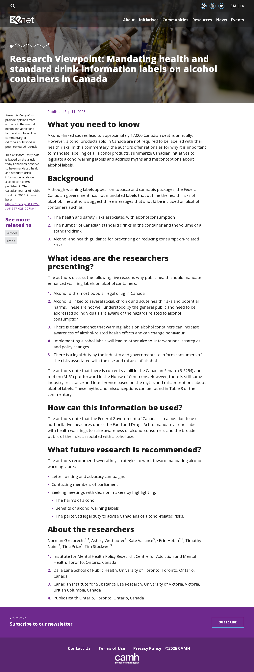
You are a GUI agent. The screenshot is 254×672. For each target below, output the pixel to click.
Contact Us (79, 648)
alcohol (12, 233)
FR (242, 6)
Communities (173, 19)
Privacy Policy (147, 648)
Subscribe (228, 622)
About (123, 19)
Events (237, 19)
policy (11, 240)
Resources (201, 19)
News (221, 19)
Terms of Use (111, 648)
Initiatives (144, 19)
